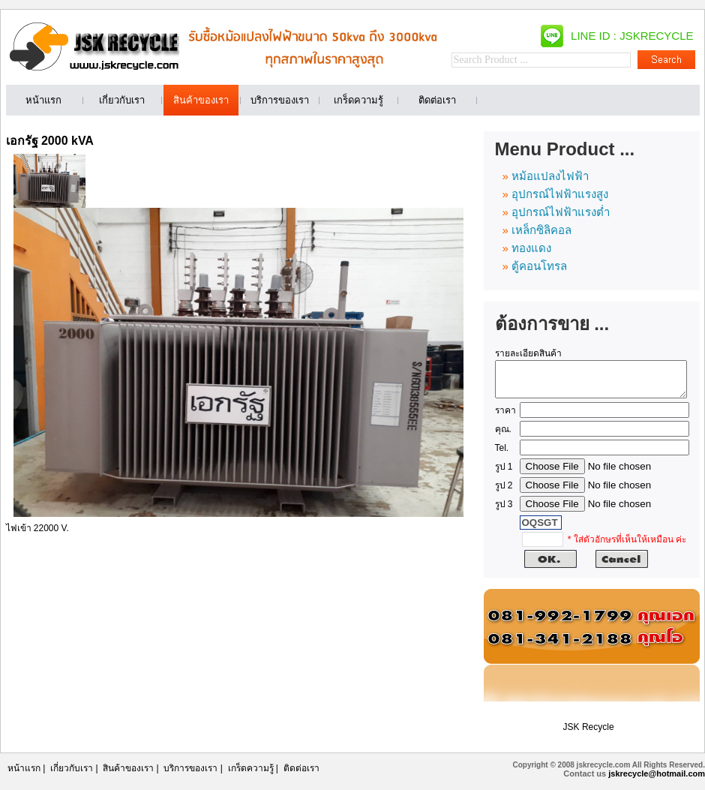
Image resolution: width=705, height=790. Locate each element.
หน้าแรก (24, 775)
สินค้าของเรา (128, 775)
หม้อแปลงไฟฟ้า (550, 176)
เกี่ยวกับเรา (71, 775)
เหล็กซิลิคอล (542, 230)
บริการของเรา (191, 775)
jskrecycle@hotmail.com (656, 780)
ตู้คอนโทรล (539, 266)
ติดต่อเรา (302, 775)
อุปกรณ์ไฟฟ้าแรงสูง (560, 194)
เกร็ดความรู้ (251, 775)
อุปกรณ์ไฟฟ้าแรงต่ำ (561, 212)
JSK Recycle (588, 733)
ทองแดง (531, 248)
